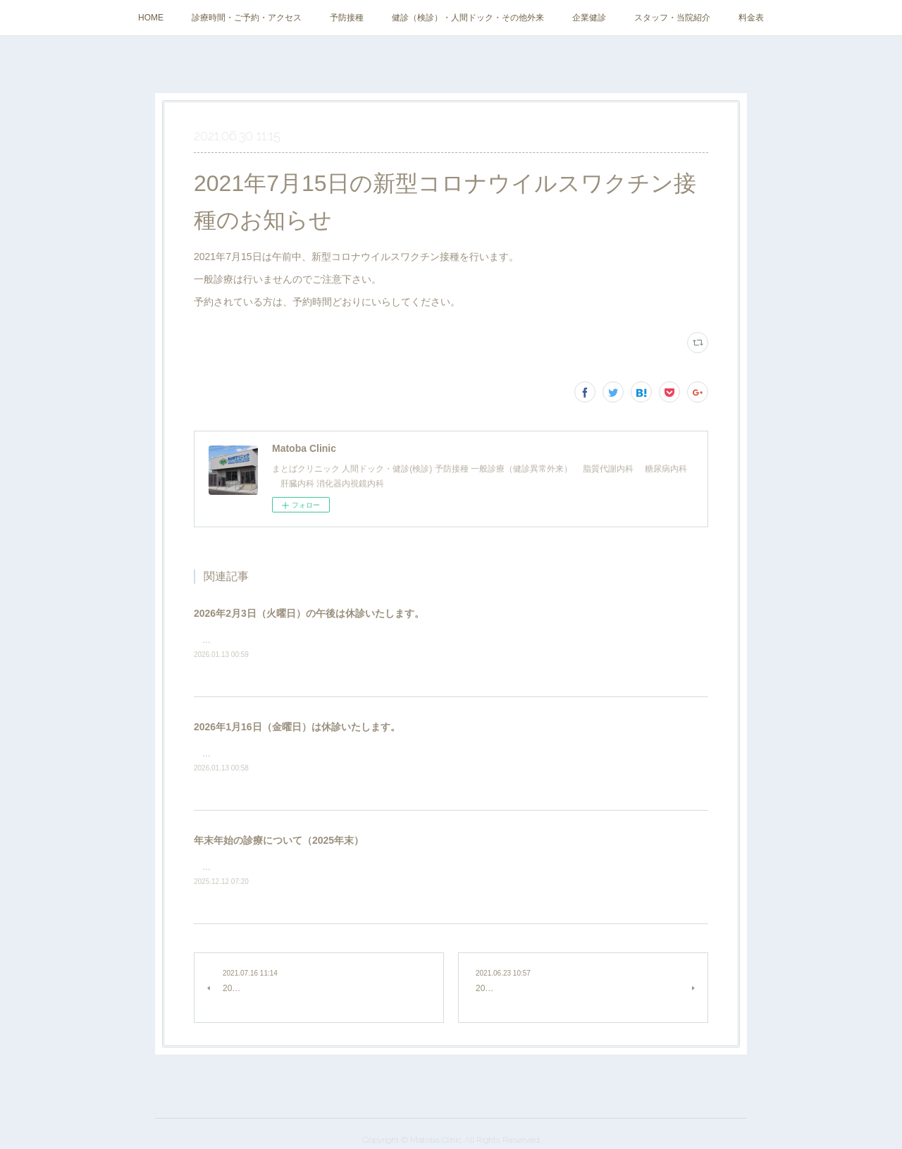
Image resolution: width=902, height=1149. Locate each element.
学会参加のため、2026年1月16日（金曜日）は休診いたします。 (320, 753)
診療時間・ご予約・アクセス (247, 18)
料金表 (751, 18)
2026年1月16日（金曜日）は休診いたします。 (297, 726)
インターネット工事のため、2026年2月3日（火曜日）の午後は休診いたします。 (351, 640)
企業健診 (589, 18)
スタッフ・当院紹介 (672, 18)
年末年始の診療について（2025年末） (279, 840)
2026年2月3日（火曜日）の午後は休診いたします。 (309, 613)
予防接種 (347, 18)
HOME (150, 18)
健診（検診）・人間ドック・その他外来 (468, 18)
